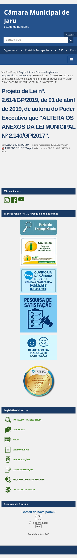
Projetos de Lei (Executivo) (16, 75)
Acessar (70, 34)
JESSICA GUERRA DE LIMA (17, 144)
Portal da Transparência (38, 50)
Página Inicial (11, 50)
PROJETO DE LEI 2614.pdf (17, 148)
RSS (61, 50)
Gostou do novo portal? (38, 512)
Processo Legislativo (47, 72)
